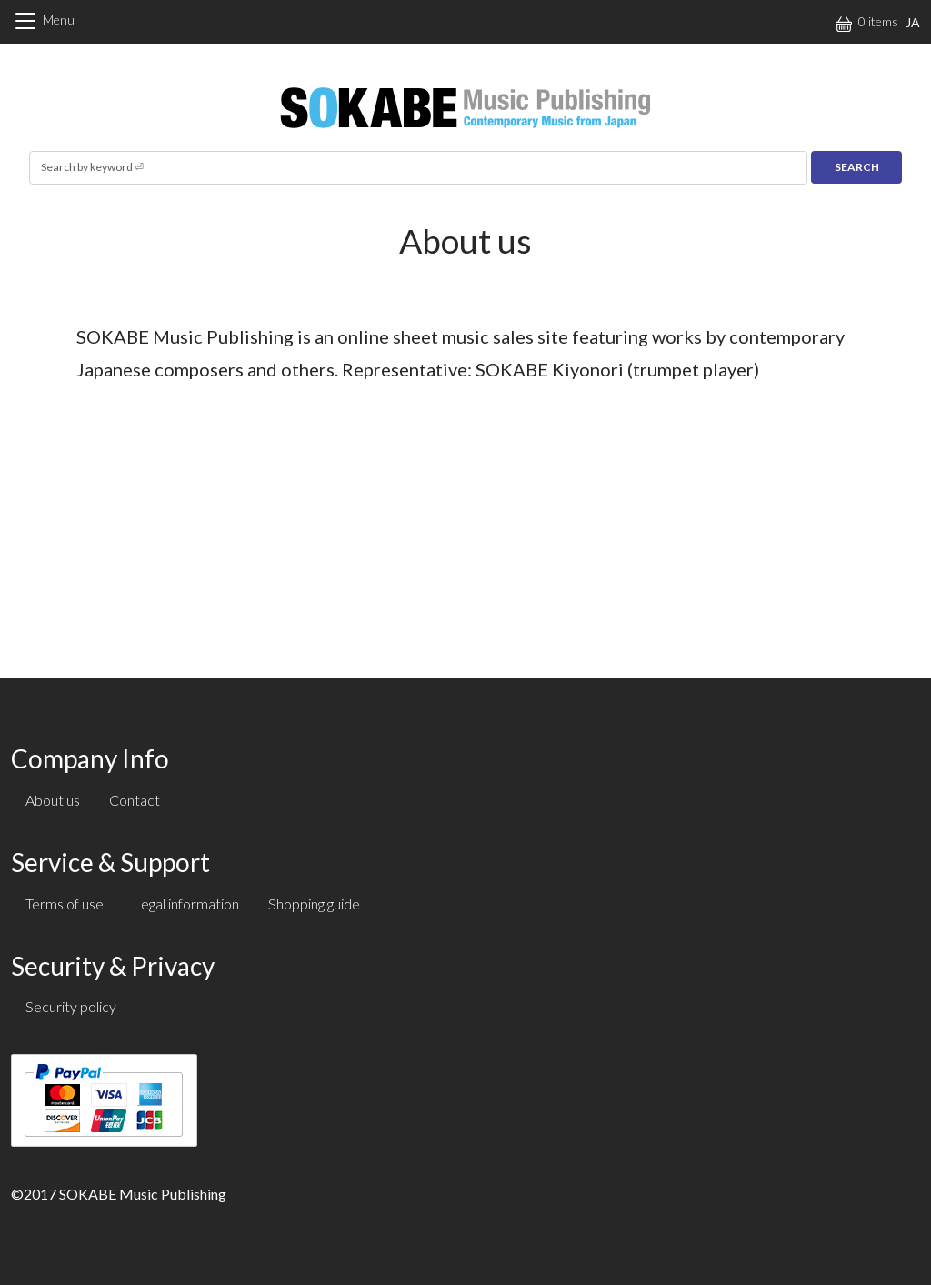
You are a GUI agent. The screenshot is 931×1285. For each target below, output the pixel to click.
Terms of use (64, 903)
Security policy (70, 1006)
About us (52, 799)
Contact (134, 799)
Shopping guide (314, 903)
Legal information (186, 903)
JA (913, 22)
